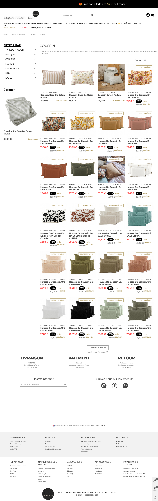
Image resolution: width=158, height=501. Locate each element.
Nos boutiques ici (10, 28)
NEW (33, 23)
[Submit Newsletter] (65, 384)
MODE (137, 23)
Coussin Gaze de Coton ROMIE (52, 96)
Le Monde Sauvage (44, 476)
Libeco (40, 479)
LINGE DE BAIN (96, 23)
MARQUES (36, 28)
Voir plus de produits (98, 348)
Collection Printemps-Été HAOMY (134, 474)
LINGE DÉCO (43, 23)
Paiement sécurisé (87, 449)
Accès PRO (13, 449)
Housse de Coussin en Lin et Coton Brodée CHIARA (52, 236)
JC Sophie (98, 474)
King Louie (98, 471)
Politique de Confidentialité (89, 446)
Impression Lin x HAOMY (131, 469)
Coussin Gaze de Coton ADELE (81, 96)
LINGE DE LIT (59, 23)
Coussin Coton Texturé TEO (110, 96)
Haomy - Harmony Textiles (46, 469)
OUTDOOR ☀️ (113, 23)
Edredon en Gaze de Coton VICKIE (18, 132)
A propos (48, 441)
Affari (68, 476)
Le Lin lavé (119, 441)
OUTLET (48, 28)
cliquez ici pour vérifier (98, 425)
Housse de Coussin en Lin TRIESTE (138, 96)
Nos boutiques (49, 444)
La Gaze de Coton (122, 446)
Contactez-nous (50, 446)
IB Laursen (70, 471)
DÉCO (127, 23)
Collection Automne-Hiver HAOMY (134, 476)
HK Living (13, 476)
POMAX (69, 466)
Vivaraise (41, 471)
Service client (14, 446)
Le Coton (119, 444)
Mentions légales (86, 444)
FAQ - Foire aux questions (18, 441)
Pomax (12, 474)
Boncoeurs (70, 468)
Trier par (139, 60)
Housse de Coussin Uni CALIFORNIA (110, 234)
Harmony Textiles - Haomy (18, 466)
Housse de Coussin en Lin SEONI (109, 142)
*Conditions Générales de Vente (91, 441)
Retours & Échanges (16, 444)
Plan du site (84, 452)
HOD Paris (98, 466)
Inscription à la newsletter (53, 449)
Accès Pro (23, 28)
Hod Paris (13, 471)
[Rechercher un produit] (92, 15)
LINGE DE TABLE (77, 23)
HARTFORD (99, 468)
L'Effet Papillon (42, 474)
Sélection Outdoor (129, 471)
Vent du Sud (13, 468)
